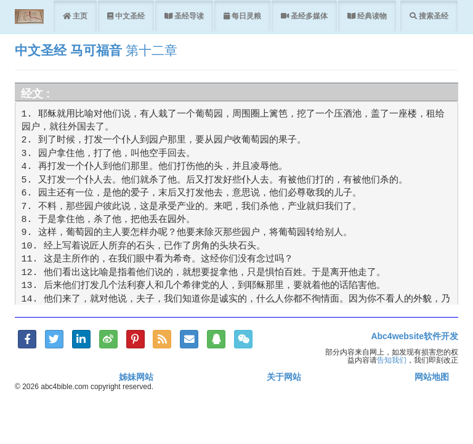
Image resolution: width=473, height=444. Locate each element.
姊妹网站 (136, 377)
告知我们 (391, 360)
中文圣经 (129, 15)
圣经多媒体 (308, 15)
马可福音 (96, 50)
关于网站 (284, 377)
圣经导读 (188, 15)
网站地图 (431, 377)
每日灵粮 (245, 15)
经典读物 (371, 15)
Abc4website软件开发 (414, 336)
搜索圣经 (432, 15)
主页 (79, 15)
